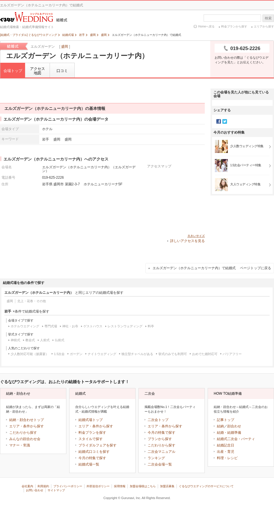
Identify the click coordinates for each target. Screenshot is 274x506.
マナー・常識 (19, 445)
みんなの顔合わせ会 (24, 439)
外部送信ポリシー (98, 486)
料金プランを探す (92, 433)
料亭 (151, 326)
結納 (220, 426)
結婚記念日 (225, 445)
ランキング (156, 458)
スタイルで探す (90, 439)
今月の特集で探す (92, 458)
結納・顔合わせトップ (26, 420)
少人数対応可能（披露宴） (30, 354)
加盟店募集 (167, 486)
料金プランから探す (234, 26)
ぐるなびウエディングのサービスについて (206, 486)
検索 (268, 18)
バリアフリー (232, 354)
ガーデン (76, 354)
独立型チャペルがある (137, 354)
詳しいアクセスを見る (187, 241)
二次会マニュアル (161, 452)
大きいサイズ (196, 235)
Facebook (218, 121)
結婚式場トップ (90, 420)
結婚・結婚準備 (229, 433)
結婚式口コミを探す (94, 452)
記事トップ (225, 420)
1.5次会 (59, 354)
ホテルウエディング (25, 326)
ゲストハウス (92, 326)
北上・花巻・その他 (31, 301)
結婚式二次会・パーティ (236, 439)
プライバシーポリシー (67, 486)
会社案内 (27, 486)
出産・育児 (225, 452)
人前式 (45, 340)
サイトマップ (56, 490)
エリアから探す (264, 26)
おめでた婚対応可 (204, 354)
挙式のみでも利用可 (172, 354)
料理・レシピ (227, 458)
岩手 (45, 139)
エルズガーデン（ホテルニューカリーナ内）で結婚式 (212, 268)
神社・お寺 (70, 326)
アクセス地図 (37, 71)
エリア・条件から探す (26, 426)
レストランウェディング (125, 326)
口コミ (62, 71)
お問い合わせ (34, 490)
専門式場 (50, 326)
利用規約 (43, 486)
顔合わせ (234, 426)
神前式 (15, 340)
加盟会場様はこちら (143, 486)
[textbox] (232, 18)
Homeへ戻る (206, 26)
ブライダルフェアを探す (97, 445)
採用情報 (119, 486)
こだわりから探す (23, 433)
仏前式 (59, 340)
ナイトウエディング (102, 354)
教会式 (30, 340)
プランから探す (160, 439)
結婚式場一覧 (88, 464)
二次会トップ (158, 420)
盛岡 (64, 47)
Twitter (224, 121)
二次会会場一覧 (160, 464)
